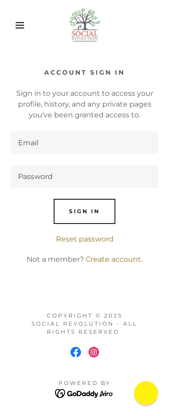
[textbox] (84, 142)
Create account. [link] (114, 259)
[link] (85, 25)
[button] (13, 25)
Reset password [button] (85, 239)
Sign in (84, 211)
